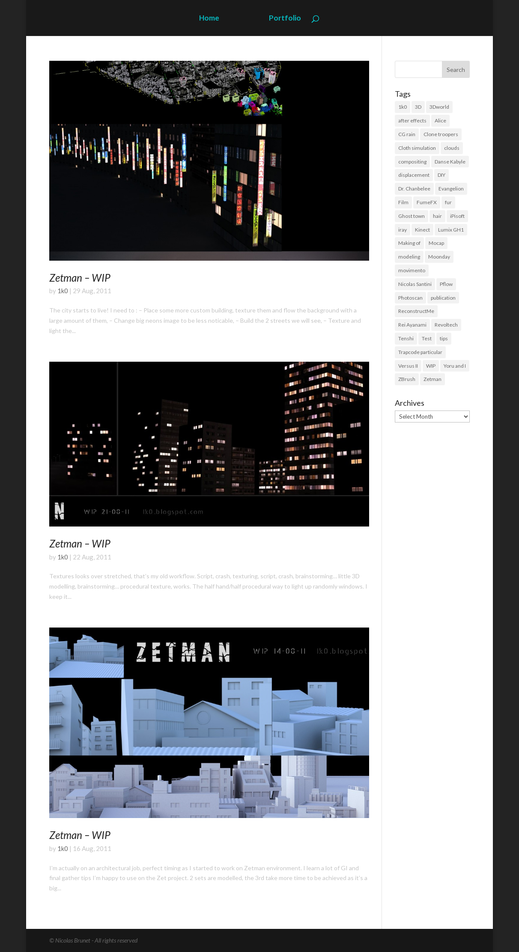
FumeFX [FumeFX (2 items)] (427, 202)
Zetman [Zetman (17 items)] (432, 379)
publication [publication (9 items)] (443, 298)
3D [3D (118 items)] (418, 107)
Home (209, 18)
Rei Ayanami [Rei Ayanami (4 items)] (412, 324)
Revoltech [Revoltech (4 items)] (446, 324)
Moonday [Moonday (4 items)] (439, 256)
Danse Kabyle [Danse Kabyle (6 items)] (450, 161)
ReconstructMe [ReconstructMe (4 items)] (416, 311)
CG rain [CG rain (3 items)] (406, 134)
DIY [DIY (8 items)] (441, 175)
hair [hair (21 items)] (437, 216)
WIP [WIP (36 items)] (430, 366)
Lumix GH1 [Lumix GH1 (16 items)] (451, 229)
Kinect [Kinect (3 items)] (422, 229)
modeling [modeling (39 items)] (409, 256)
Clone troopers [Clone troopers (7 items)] (441, 134)
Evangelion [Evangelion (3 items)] (451, 188)
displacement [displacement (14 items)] (414, 175)
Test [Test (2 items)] (427, 338)
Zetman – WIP (79, 277)
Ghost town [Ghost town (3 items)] (411, 216)
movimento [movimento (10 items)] (411, 270)
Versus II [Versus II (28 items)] (408, 366)
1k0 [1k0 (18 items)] (402, 107)
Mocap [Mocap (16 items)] (436, 243)
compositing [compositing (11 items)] (412, 161)
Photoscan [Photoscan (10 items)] (410, 298)
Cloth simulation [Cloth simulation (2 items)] (417, 148)
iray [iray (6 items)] (402, 229)
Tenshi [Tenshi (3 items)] (406, 338)
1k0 (62, 291)
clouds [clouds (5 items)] (451, 148)
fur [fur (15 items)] (448, 202)
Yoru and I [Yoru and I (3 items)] (455, 366)
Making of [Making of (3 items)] (409, 243)
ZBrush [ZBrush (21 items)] (406, 379)
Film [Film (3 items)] (403, 202)
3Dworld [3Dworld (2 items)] (439, 107)
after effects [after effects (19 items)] (412, 120)
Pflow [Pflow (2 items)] (446, 284)
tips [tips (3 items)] (444, 338)
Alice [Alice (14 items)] (440, 120)
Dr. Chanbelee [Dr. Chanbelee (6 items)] (414, 188)
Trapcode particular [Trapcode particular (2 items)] (420, 352)
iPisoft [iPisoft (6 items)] (457, 216)
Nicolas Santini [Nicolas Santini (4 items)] (415, 284)
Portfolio (285, 18)
